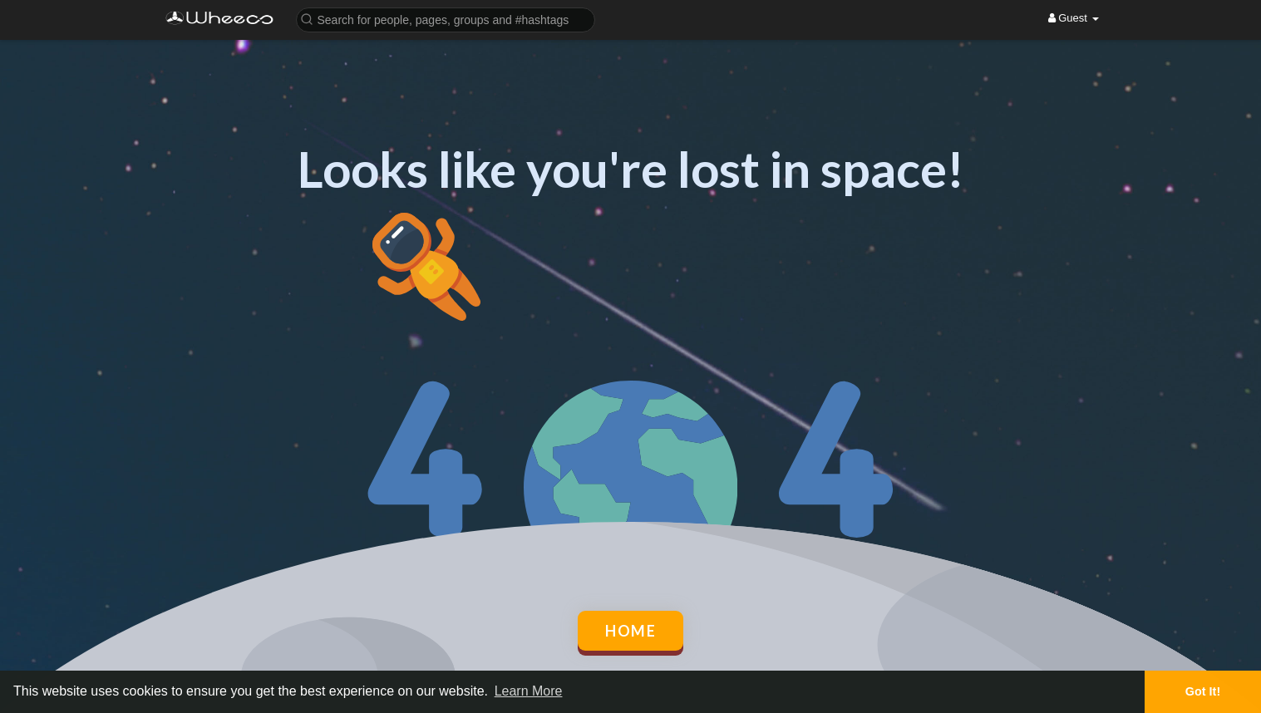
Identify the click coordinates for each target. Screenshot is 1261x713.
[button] (445, 18)
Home (630, 631)
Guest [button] (1073, 18)
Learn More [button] (529, 691)
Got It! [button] (1202, 691)
